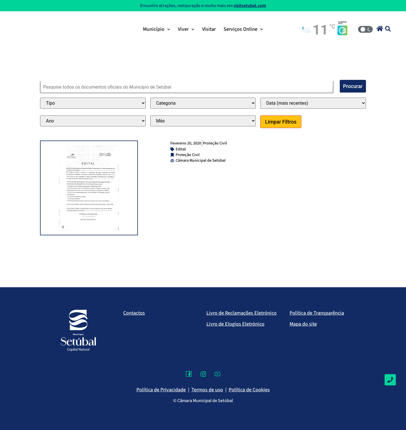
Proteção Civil (215, 143)
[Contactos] (390, 379)
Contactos (134, 313)
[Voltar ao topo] (390, 408)
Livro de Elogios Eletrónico (235, 324)
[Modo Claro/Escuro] (365, 29)
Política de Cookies (249, 389)
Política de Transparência (317, 313)
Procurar (353, 86)
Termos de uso (207, 389)
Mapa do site (303, 324)
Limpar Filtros (280, 122)
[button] (379, 28)
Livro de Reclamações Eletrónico (241, 313)
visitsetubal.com (249, 6)
